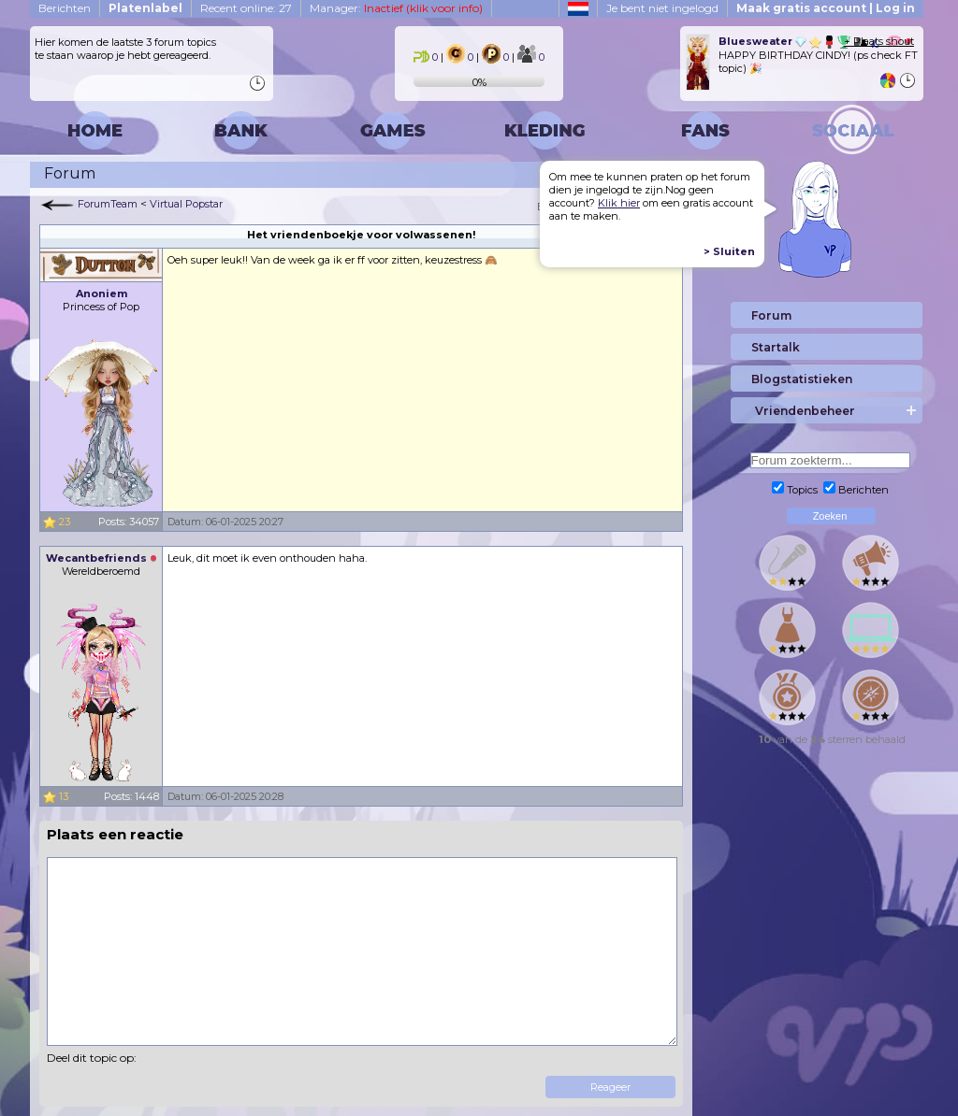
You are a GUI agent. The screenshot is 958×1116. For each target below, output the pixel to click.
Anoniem (101, 293)
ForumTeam (108, 203)
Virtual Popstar (186, 203)
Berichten (64, 8)
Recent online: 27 (246, 8)
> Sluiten (729, 251)
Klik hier (619, 202)
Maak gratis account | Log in (825, 8)
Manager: (396, 8)
